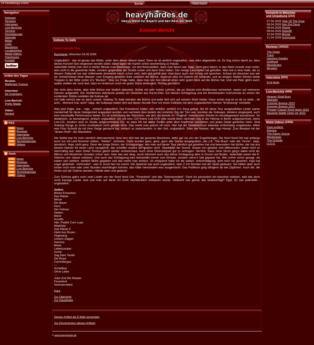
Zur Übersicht (63, 296)
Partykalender (14, 34)
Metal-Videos (275, 122)
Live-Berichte (275, 91)
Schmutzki (288, 37)
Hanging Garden (277, 58)
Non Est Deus (291, 24)
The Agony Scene (278, 133)
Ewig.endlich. (275, 127)
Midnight (272, 100)
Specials (10, 37)
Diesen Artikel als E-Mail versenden (77, 317)
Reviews (272, 46)
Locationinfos (13, 50)
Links (8, 44)
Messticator (274, 65)
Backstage (61, 54)
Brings (286, 34)
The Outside (274, 140)
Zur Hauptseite (63, 300)
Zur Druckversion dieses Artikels (74, 323)
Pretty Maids (13, 103)
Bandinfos (11, 47)
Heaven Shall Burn (279, 96)
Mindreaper (274, 137)
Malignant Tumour (16, 84)
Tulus (270, 55)
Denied (9, 113)
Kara (57, 290)
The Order (273, 51)
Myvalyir (272, 68)
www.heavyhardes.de (66, 335)
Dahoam (10, 17)
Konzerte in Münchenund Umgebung (280, 14)
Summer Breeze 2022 (281, 106)
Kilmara (271, 130)
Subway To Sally (64, 39)
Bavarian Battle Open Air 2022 (286, 113)
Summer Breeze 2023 (281, 103)
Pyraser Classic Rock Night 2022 (288, 109)
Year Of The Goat (293, 21)
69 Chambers (13, 94)
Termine (10, 31)
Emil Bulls (273, 82)
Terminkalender (26, 141)
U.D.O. (271, 143)
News (20, 128)
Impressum (12, 57)
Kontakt (10, 60)
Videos (20, 144)
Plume (286, 27)
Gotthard (272, 61)
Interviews (273, 77)
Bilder (8, 40)
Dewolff (287, 31)
